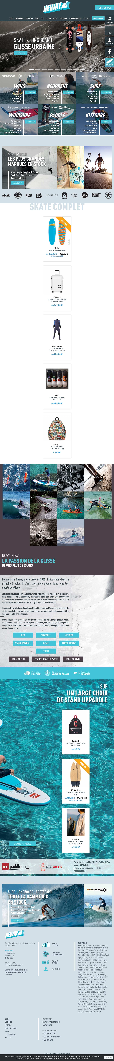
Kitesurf (69, 635)
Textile (46, 651)
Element (100, 960)
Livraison (8, 975)
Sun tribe (80, 1004)
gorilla (87, 967)
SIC (86, 994)
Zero (91, 1011)
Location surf (18, 659)
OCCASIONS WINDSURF (49, 1031)
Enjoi (79, 962)
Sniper (97, 997)
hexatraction (81, 970)
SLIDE (80, 997)
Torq (92, 1006)
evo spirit (90, 962)
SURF (7, 1019)
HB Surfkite (98, 967)
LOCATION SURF (47, 1019)
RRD (99, 989)
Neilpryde (85, 979)
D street (103, 953)
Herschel (104, 967)
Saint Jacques (86, 992)
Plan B (93, 984)
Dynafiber (81, 960)
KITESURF (8, 1025)
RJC (84, 989)
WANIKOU (102, 1009)
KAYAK (7, 1031)
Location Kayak (73, 659)
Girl (84, 967)
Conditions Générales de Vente (16, 970)
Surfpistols (99, 1004)
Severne (103, 992)
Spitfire (85, 1002)
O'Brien (80, 982)
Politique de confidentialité (15, 972)
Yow (88, 1011)
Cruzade (98, 953)
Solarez (91, 999)
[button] (31, 69)
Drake (83, 957)
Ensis (83, 962)
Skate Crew (95, 994)
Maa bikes (102, 975)
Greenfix (92, 967)
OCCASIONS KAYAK (47, 1040)
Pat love (84, 984)
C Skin (88, 950)
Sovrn (99, 999)
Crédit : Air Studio (50, 1054)
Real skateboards (100, 987)
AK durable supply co (86, 945)
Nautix (80, 979)
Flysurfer (83, 965)
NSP (104, 979)
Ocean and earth (87, 982)
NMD (90, 979)
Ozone (80, 984)
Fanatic (99, 962)
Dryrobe (88, 957)
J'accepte (108, 1057)
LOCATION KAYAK (47, 1025)
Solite (95, 999)
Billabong (105, 948)
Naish (106, 977)
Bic (101, 948)
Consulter (20, 53)
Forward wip (97, 965)
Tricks (95, 1006)
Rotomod (88, 989)
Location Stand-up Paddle (46, 659)
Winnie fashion (82, 1011)
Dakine (84, 955)
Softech (86, 999)
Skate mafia (102, 994)
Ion (87, 972)
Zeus (94, 1011)
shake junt (81, 994)
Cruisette (92, 953)
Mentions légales (64, 1054)
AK (79, 945)
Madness (80, 977)
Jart (95, 972)
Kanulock (102, 972)
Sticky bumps (102, 1002)
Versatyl (96, 1009)
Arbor (85, 948)
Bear (98, 948)
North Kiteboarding (97, 979)
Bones (83, 950)
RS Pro (103, 989)
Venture (91, 1009)
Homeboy (97, 970)
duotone (102, 957)
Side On (89, 994)
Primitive (80, 987)
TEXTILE (8, 1037)
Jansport (91, 972)
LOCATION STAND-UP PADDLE (51, 1022)
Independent (81, 972)
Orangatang (103, 982)
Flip (79, 965)
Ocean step (96, 982)
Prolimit (86, 987)
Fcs (102, 962)
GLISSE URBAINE (10, 1034)
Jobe (98, 972)
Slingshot (85, 997)
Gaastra (80, 967)
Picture (89, 984)
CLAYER (101, 950)
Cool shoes (81, 953)
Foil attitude (90, 965)
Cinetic (96, 950)
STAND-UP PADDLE (11, 1028)
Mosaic (98, 977)
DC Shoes (89, 955)
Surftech (104, 1004)
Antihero (80, 948)
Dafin (79, 955)
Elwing (105, 960)
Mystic (102, 977)
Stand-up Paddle (23, 643)
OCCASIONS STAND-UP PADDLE (51, 1037)
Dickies (98, 955)
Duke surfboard (95, 957)
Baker (95, 948)
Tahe (83, 1006)
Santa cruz (93, 992)
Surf (23, 635)
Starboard (95, 1002)
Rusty (79, 992)
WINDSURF (8, 1022)
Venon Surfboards (83, 1009)
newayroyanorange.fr (15, 965)
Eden (95, 960)
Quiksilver (91, 987)
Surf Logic (92, 1004)
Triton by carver (102, 1006)
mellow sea (92, 977)
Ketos (79, 975)
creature (87, 953)
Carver (92, 950)
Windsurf (46, 635)
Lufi (98, 975)
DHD (93, 955)
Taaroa (80, 1006)
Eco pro (91, 960)
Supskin (86, 1004)
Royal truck (94, 989)
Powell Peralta (100, 984)
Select (99, 992)
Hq (102, 970)
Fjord (105, 962)
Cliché (105, 950)
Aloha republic (103, 945)
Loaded (84, 975)
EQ (86, 962)
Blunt (79, 950)
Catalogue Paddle (22, 843)
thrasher (88, 1006)
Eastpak (86, 960)
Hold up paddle (90, 970)
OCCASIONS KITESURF (49, 1034)
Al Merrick (96, 945)
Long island (90, 975)
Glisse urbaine (69, 643)
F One (94, 962)
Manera (86, 977)
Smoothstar (92, 997)
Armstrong (90, 948)
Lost (95, 975)
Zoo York (98, 1011)
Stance (90, 1002)
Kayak (46, 643)
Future (103, 965)
